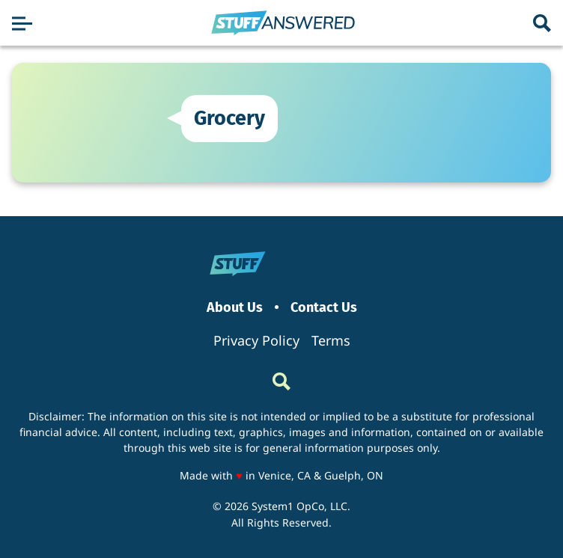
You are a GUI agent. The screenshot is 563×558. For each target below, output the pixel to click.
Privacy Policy (256, 340)
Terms (330, 340)
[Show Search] (542, 23)
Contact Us (323, 308)
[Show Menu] (22, 23)
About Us (235, 308)
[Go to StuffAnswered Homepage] (283, 23)
